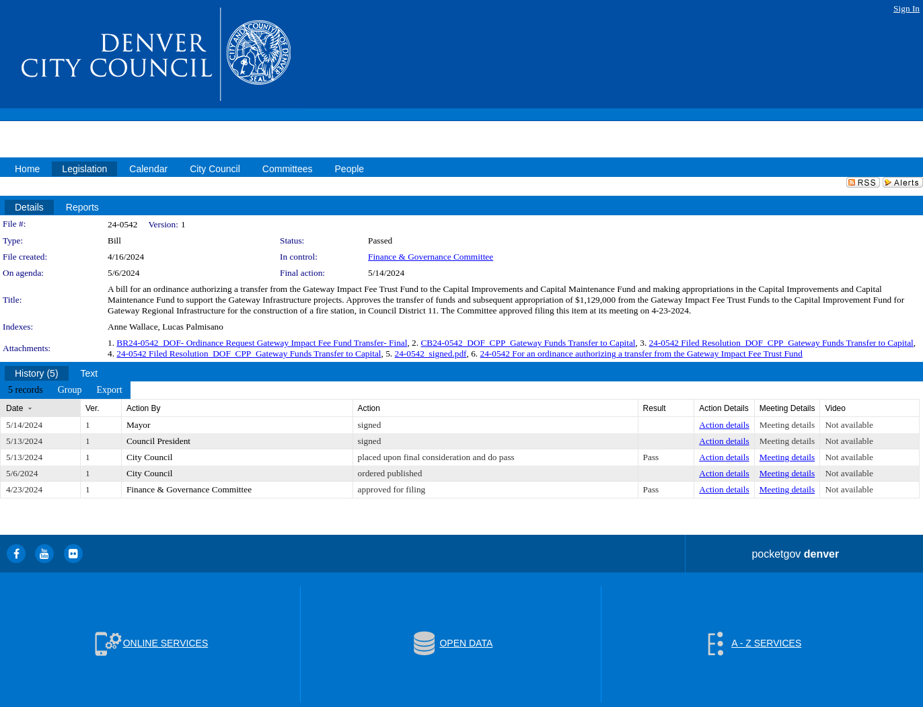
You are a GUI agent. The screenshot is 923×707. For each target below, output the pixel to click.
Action (369, 408)
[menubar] (65, 390)
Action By (143, 408)
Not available (849, 425)
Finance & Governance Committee (430, 257)
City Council (149, 457)
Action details (724, 425)
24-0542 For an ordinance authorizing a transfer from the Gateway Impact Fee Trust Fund (641, 353)
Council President (158, 441)
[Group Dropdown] (69, 390)
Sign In (906, 8)
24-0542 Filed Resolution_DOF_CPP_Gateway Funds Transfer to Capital (781, 343)
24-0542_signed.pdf (431, 353)
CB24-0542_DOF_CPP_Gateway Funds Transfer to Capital (527, 343)
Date (14, 408)
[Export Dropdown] (109, 390)
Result (654, 408)
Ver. (92, 408)
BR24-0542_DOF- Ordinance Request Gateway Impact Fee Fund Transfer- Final (261, 343)
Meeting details (787, 425)
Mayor (138, 425)
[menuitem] (25, 390)
